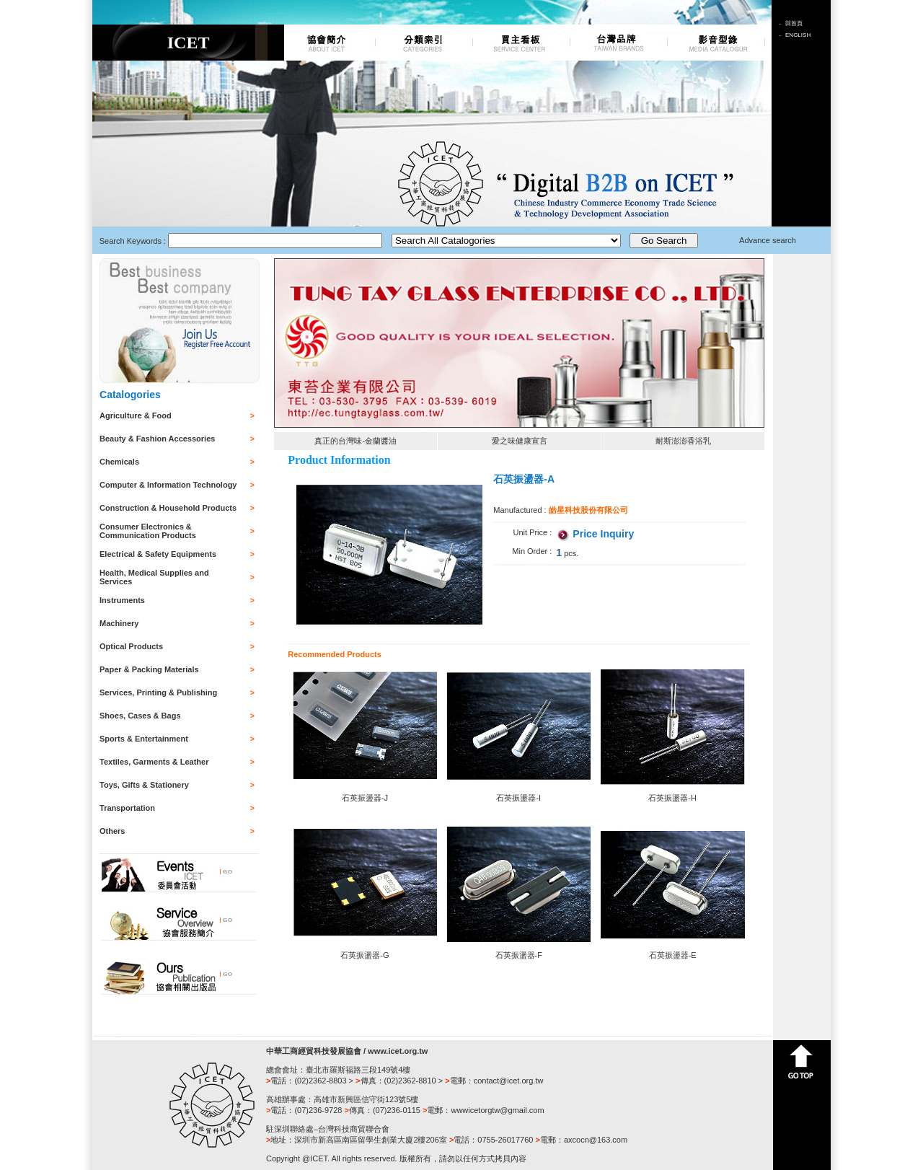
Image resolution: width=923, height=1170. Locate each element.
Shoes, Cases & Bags (140, 715)
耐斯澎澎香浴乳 (683, 440)
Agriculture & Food (136, 415)
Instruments (122, 600)
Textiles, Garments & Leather (154, 761)
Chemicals (119, 461)
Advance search (767, 240)
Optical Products (131, 646)
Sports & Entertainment (144, 738)
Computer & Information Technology (168, 484)
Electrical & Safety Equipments (158, 554)
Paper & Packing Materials (149, 669)
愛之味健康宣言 (519, 440)
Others (112, 831)
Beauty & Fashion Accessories (157, 438)
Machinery (119, 623)
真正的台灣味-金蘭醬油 (355, 440)
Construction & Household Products (168, 507)
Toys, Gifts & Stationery (144, 784)
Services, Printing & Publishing (158, 692)
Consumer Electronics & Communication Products (148, 531)
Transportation (127, 808)
